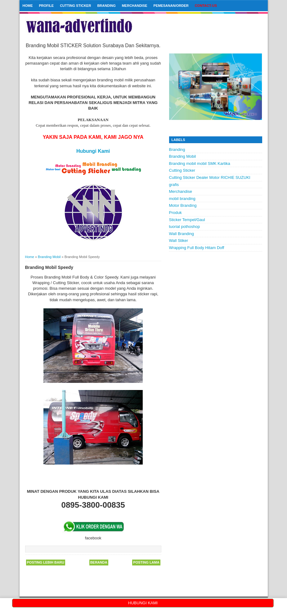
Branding (106, 5)
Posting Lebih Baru (45, 562)
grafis (174, 184)
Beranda (98, 562)
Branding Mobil (182, 156)
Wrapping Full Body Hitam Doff (196, 247)
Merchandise (134, 5)
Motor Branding (183, 205)
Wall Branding (181, 233)
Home (28, 5)
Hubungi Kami (93, 151)
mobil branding (182, 198)
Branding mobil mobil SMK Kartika (199, 163)
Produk (175, 212)
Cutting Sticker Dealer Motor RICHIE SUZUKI (209, 177)
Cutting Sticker (75, 5)
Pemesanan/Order (171, 5)
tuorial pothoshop (184, 226)
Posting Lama (146, 562)
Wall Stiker (178, 240)
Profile (46, 5)
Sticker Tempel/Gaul (187, 219)
